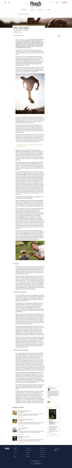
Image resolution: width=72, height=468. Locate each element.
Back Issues (28, 454)
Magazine (23, 9)
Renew (57, 2)
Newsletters (28, 456)
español (22, 35)
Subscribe (64, 2)
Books (32, 9)
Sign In (52, 2)
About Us (15, 450)
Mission (15, 452)
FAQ (15, 454)
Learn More (53, 434)
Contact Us (42, 450)
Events (49, 9)
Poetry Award (42, 454)
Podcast (40, 9)
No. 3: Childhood (21, 25)
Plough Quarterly (16, 25)
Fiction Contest (42, 456)
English (57, 450)
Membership (28, 452)
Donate (15, 456)
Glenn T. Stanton (18, 32)
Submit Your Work (43, 452)
